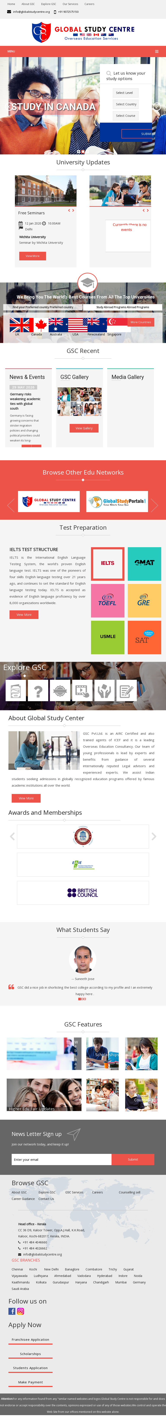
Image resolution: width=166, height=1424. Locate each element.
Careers (89, 4)
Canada (36, 327)
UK (17, 327)
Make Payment (30, 1382)
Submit (133, 1159)
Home (11, 4)
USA (75, 327)
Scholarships (30, 1354)
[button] (5, 105)
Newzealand (95, 327)
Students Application (30, 1368)
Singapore (114, 327)
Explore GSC (48, 4)
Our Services (70, 4)
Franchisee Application (30, 1339)
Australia (56, 327)
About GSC (28, 4)
